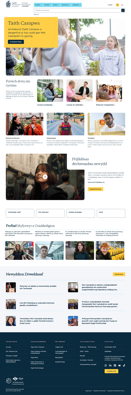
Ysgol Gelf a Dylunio (37, 347)
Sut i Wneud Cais (11, 351)
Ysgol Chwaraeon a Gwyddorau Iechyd (37, 362)
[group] (51, 92)
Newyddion (59, 357)
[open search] (117, 5)
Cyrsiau (8, 347)
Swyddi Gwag (60, 362)
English (110, 5)
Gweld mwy (119, 274)
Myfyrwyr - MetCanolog (88, 347)
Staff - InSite (84, 351)
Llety (101, 212)
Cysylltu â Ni (111, 371)
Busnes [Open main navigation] (55, 5)
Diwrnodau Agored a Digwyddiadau (13, 361)
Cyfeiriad (108, 351)
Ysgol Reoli (34, 357)
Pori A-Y (36, 14)
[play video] (45, 177)
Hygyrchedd (88, 390)
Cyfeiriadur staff (14, 212)
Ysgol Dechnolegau (37, 368)
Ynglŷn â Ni (59, 347)
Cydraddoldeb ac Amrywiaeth (61, 352)
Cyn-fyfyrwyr (43, 212)
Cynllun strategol (75, 212)
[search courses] (122, 10)
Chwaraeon (51, 138)
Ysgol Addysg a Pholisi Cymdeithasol (38, 352)
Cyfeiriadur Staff (110, 347)
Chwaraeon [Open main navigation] (65, 5)
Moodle (82, 356)
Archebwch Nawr (16, 42)
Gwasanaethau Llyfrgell (88, 364)
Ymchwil (91, 138)
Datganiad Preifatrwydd (99, 390)
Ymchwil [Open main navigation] (46, 5)
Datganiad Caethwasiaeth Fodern (115, 390)
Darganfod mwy (95, 189)
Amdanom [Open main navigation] (76, 5)
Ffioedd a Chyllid (11, 356)
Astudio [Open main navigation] (37, 5)
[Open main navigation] (121, 5)
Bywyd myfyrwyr (13, 138)
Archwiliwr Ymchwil (86, 360)
